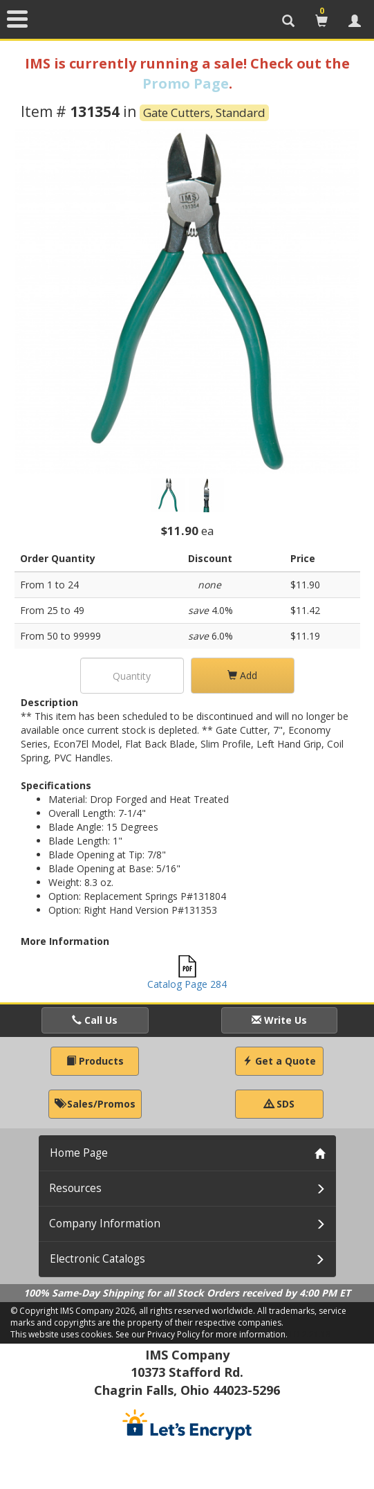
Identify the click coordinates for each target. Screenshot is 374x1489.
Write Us (279, 1020)
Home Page (79, 1153)
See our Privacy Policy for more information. (201, 1334)
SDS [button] (279, 1103)
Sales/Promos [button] (95, 1103)
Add (242, 675)
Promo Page (185, 83)
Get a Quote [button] (279, 1060)
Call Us (95, 1020)
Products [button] (95, 1060)
